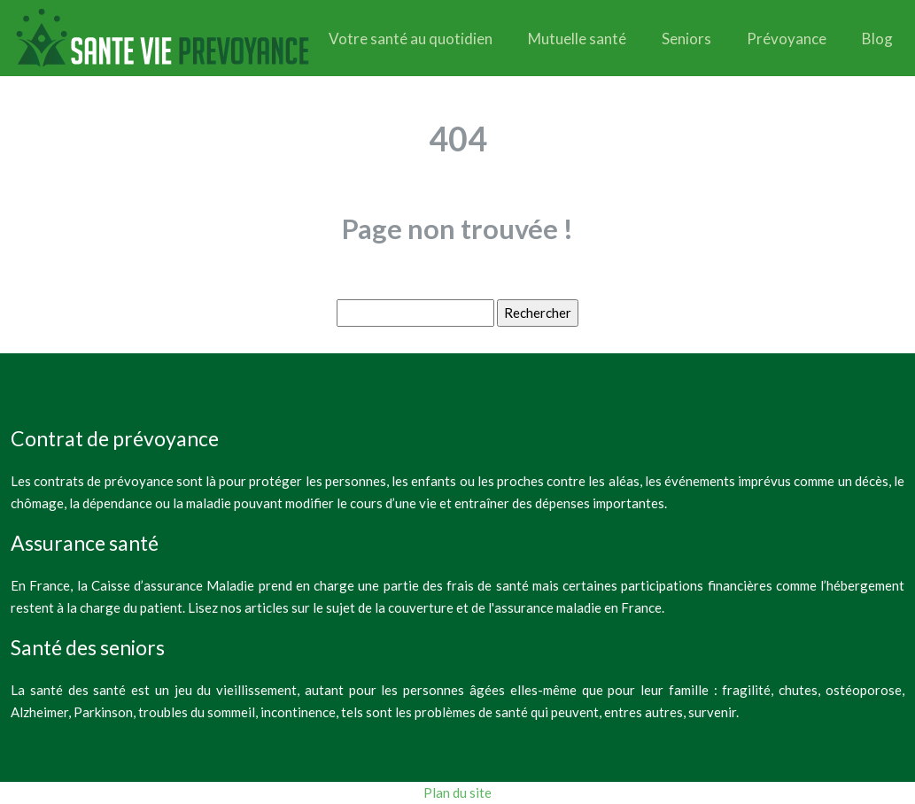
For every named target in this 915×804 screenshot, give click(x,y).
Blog (877, 38)
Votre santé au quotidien (410, 38)
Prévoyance (786, 38)
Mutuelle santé (577, 38)
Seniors (686, 38)
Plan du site (457, 792)
